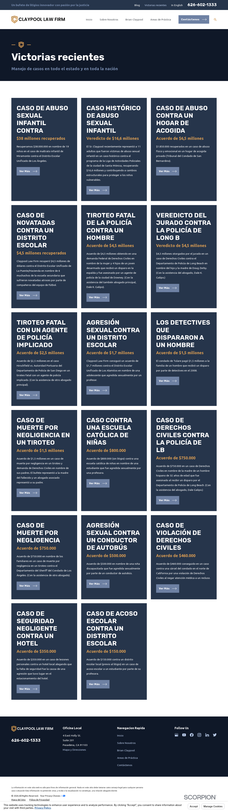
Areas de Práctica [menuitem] (160, 19)
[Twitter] (215, 735)
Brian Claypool (126, 750)
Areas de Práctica (127, 757)
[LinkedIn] (207, 735)
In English (177, 5)
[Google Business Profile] (176, 735)
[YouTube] (184, 735)
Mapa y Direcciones (74, 749)
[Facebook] (192, 735)
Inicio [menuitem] (89, 19)
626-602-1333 (202, 4)
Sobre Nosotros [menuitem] (109, 19)
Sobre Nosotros (126, 742)
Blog (137, 5)
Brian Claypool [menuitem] (134, 19)
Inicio (120, 735)
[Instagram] (199, 735)
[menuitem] (18, 800)
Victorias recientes (155, 5)
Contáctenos (124, 765)
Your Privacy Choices (52, 796)
